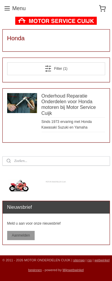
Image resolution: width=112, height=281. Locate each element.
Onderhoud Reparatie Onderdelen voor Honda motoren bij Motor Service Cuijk (69, 104)
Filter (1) (56, 68)
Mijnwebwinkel (73, 270)
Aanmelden (21, 235)
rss (90, 260)
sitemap (79, 260)
